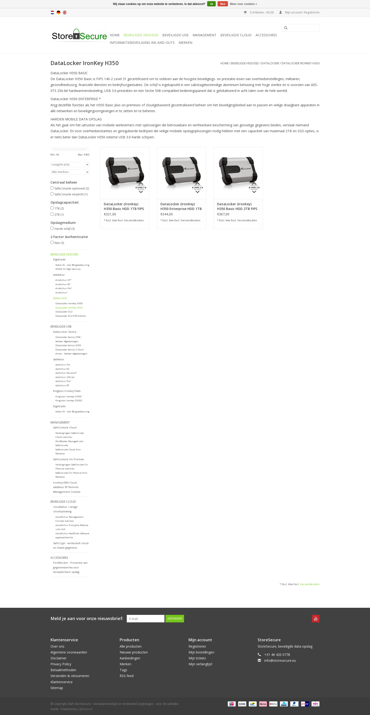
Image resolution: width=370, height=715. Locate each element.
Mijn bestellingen (201, 652)
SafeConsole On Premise (68, 459)
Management (204, 35)
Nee (59, 243)
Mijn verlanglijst (200, 664)
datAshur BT (62, 385)
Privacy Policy (60, 664)
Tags (123, 670)
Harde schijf (65, 229)
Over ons (57, 646)
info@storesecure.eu (280, 660)
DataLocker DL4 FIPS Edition (70, 315)
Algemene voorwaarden (68, 652)
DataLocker (270, 63)
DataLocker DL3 (63, 311)
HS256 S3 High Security (68, 269)
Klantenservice (61, 682)
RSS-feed (127, 676)
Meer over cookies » (243, 4)
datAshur (58, 359)
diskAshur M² (63, 284)
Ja (211, 4)
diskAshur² (61, 292)
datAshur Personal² (66, 372)
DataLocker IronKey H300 (69, 303)
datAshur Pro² (63, 381)
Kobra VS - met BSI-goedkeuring (72, 265)
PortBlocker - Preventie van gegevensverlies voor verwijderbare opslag (70, 567)
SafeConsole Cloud (64, 427)
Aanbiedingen (130, 658)
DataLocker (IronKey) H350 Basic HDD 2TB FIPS (237, 206)
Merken (185, 42)
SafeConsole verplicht (71, 194)
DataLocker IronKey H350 (301, 63)
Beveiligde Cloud (236, 35)
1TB (59, 208)
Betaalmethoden (63, 670)
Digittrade (59, 259)
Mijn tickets (197, 658)
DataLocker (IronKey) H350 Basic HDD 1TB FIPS (124, 206)
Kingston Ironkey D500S (68, 400)
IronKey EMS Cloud (65, 482)
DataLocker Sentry (64, 331)
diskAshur (59, 274)
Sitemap (56, 688)
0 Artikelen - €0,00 (259, 12)
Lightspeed (84, 709)
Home (115, 35)
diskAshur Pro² (63, 288)
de (58, 12)
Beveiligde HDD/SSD (141, 35)
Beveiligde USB (175, 35)
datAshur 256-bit (65, 377)
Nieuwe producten (134, 652)
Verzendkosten (134, 220)
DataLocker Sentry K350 (68, 345)
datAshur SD (62, 368)
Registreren (197, 646)
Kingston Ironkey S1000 (68, 396)
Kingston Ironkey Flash (67, 391)
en (65, 12)
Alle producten (131, 646)
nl (52, 12)
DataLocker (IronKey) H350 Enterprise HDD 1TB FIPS (181, 206)
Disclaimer (58, 658)
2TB (59, 215)
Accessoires (266, 35)
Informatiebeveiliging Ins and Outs (142, 42)
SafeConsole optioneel (72, 188)
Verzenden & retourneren (69, 676)
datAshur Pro (62, 364)
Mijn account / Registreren (299, 12)
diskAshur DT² (63, 280)
